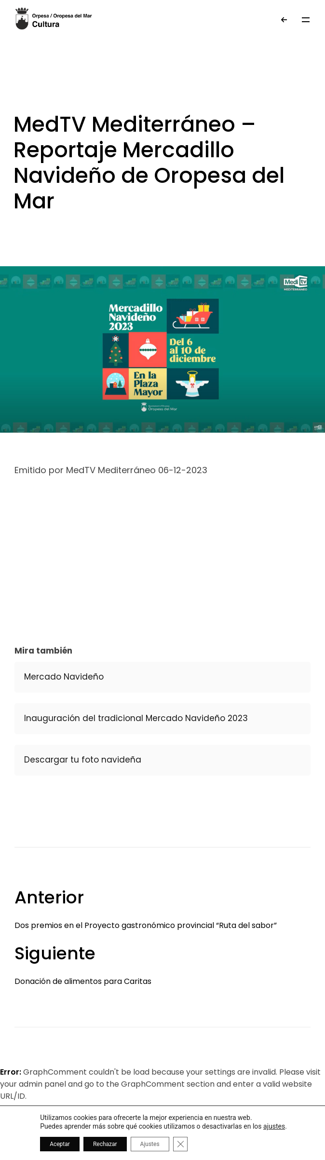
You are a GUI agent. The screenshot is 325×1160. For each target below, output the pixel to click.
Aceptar (60, 1144)
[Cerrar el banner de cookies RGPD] (180, 1144)
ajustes (274, 1126)
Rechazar (105, 1144)
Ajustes (150, 1144)
